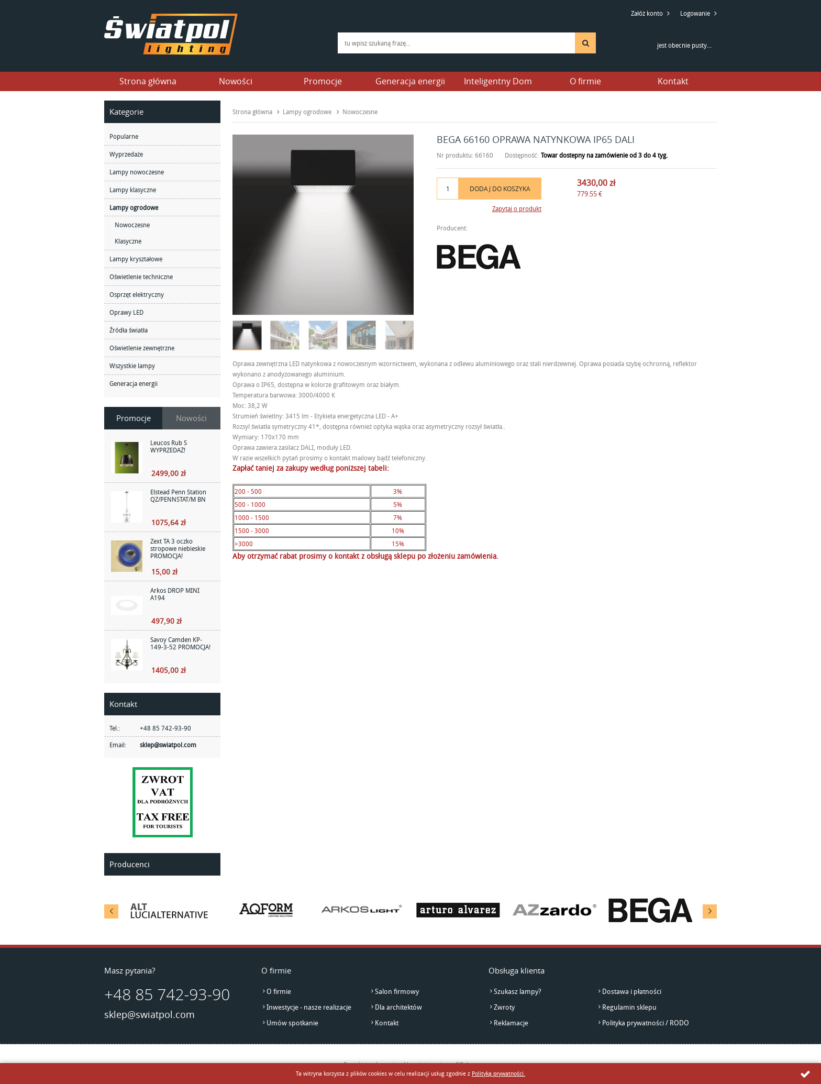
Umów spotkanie (292, 1022)
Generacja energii (410, 81)
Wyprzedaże (126, 154)
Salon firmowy (397, 991)
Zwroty (504, 1007)
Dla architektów (398, 1007)
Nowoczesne (132, 224)
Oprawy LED (126, 312)
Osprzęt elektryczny (136, 294)
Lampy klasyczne (132, 189)
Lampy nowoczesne (136, 172)
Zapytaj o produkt (516, 208)
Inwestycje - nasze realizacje (309, 1007)
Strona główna (147, 81)
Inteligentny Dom (498, 81)
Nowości (235, 81)
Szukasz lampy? (517, 991)
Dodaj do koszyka (500, 188)
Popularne (123, 136)
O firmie (585, 81)
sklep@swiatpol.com (168, 744)
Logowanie (695, 13)
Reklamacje (511, 1022)
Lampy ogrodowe (133, 207)
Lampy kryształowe (135, 259)
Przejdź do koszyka (631, 42)
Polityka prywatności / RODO (645, 1022)
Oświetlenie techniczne (141, 276)
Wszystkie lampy (132, 365)
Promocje (323, 81)
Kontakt (673, 81)
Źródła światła (128, 330)
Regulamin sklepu (629, 1007)
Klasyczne (128, 241)
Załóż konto (647, 13)
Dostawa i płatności (631, 991)
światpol (171, 34)
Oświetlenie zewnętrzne (141, 348)
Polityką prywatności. (498, 1073)
